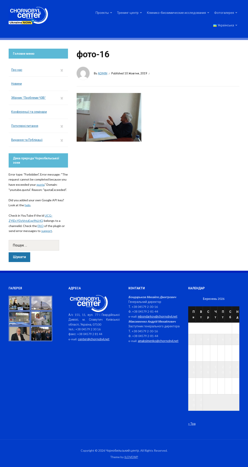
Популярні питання (24, 126)
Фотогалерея (224, 12)
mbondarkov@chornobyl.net (157, 316)
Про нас (16, 70)
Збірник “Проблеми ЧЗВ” (28, 97)
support (46, 231)
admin (102, 73)
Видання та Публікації (27, 140)
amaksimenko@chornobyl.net (157, 340)
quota (40, 184)
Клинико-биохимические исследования (176, 12)
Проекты (102, 12)
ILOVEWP (131, 457)
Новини (16, 83)
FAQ (41, 226)
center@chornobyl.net (93, 339)
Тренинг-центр (128, 12)
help (27, 205)
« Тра (191, 423)
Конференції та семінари (29, 112)
